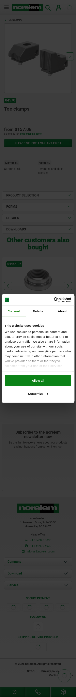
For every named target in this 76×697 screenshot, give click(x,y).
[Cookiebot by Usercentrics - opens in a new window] (54, 300)
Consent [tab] (13, 311)
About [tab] (62, 311)
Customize (38, 393)
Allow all (38, 380)
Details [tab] (38, 311)
